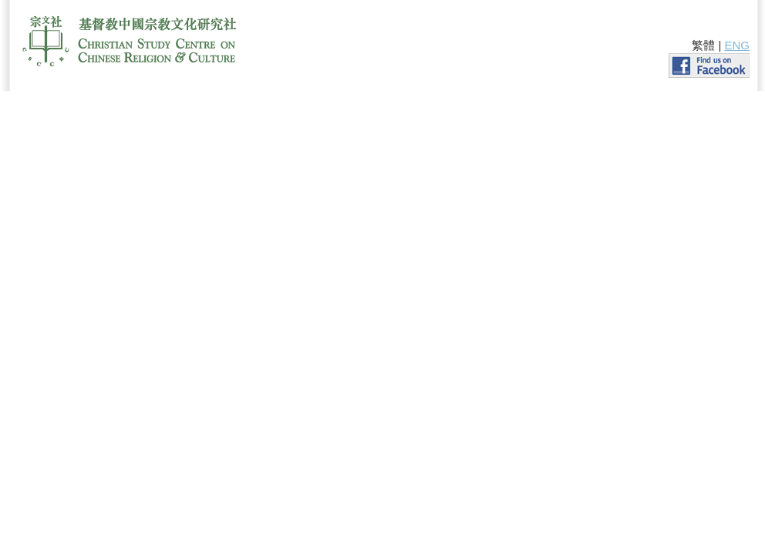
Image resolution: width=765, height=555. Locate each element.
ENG (737, 45)
